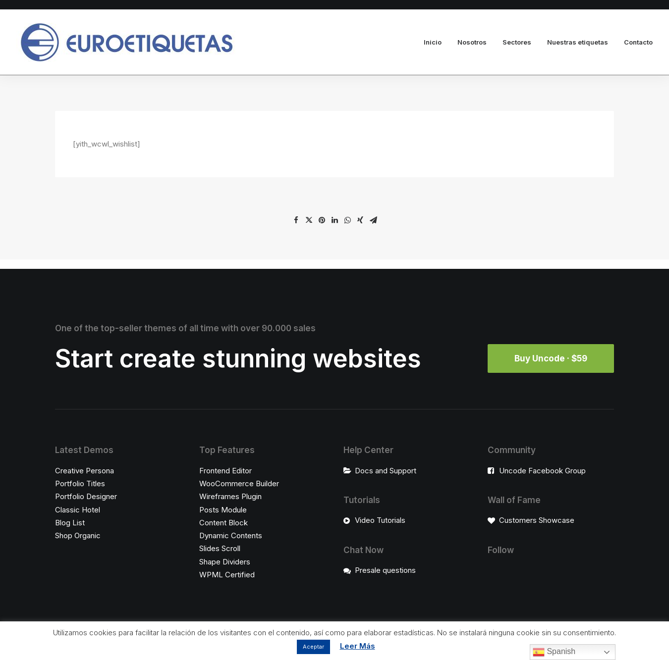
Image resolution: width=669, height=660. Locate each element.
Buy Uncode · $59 (550, 358)
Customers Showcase (536, 520)
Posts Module (223, 509)
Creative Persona (84, 470)
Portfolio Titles (80, 483)
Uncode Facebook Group (542, 470)
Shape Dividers (224, 561)
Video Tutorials (380, 520)
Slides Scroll (219, 548)
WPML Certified (227, 574)
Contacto (638, 42)
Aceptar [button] (313, 646)
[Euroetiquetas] (125, 42)
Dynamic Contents (230, 535)
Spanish (554, 652)
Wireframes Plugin (230, 496)
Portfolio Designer (86, 496)
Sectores (516, 42)
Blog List (70, 522)
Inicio (433, 42)
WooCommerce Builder (239, 483)
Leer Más (357, 646)
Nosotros (472, 42)
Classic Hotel (77, 509)
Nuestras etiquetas (577, 42)
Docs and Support (385, 470)
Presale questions (385, 570)
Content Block (223, 522)
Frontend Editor (225, 470)
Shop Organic (78, 535)
